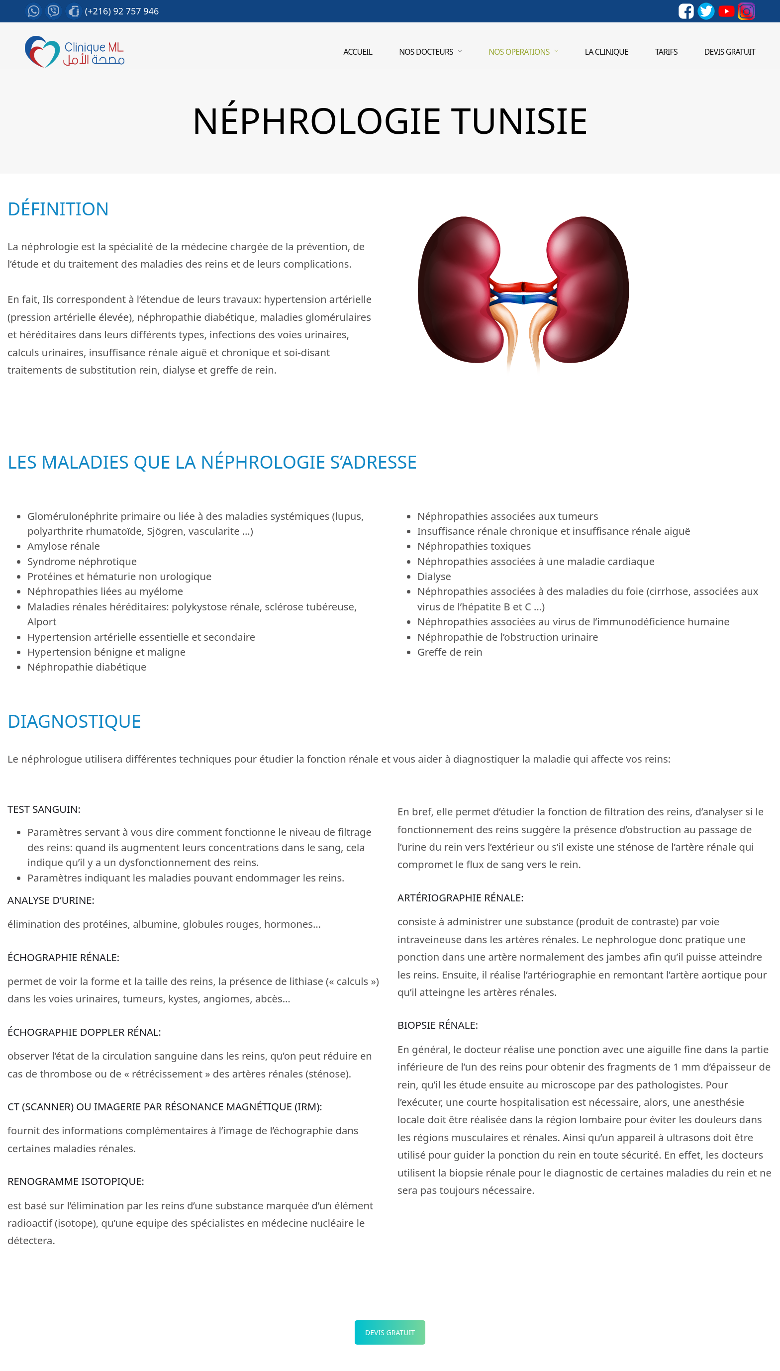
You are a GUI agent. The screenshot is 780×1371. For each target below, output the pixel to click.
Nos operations (518, 51)
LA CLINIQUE (606, 51)
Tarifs (666, 51)
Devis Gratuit (390, 1332)
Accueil (357, 51)
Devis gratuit (729, 51)
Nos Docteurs (426, 51)
